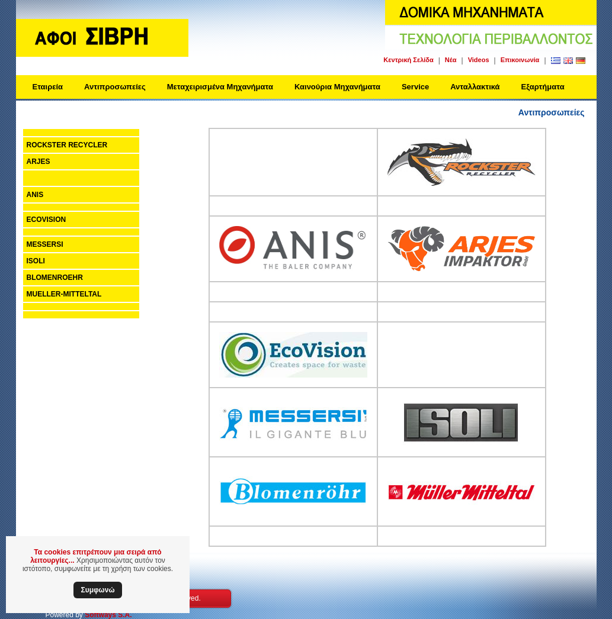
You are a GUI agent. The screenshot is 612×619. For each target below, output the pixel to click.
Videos (478, 59)
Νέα (451, 59)
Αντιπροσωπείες (115, 86)
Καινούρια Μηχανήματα (337, 86)
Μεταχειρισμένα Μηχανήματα (220, 86)
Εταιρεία (48, 86)
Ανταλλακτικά (474, 86)
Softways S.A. (108, 615)
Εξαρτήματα (543, 86)
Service (415, 86)
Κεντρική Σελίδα (408, 59)
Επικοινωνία (520, 59)
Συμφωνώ (97, 590)
